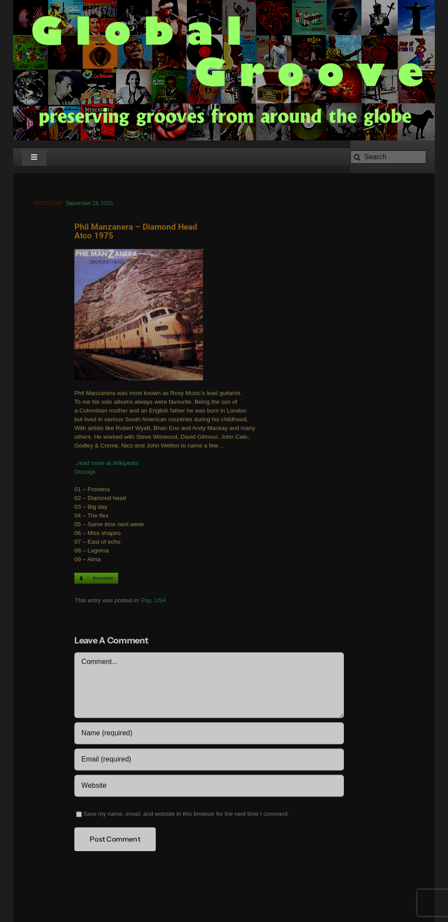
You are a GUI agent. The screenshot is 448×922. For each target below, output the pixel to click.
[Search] (388, 157)
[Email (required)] (208, 761)
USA (160, 601)
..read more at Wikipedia (106, 464)
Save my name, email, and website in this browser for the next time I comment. (186, 815)
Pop (146, 601)
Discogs (84, 473)
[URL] (208, 787)
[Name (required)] (208, 734)
